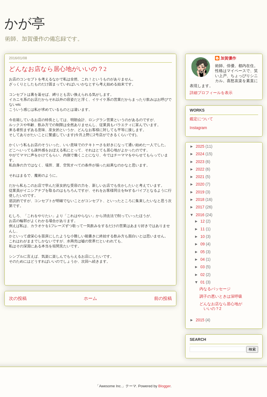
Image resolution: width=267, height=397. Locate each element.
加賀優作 (228, 58)
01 (203, 282)
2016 (201, 215)
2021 (201, 176)
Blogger (164, 386)
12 (203, 221)
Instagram (198, 127)
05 (203, 252)
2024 (201, 154)
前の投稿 (163, 298)
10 (203, 236)
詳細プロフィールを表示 (211, 92)
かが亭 (24, 23)
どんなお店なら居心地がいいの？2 (220, 306)
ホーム (90, 298)
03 (203, 267)
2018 (201, 199)
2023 (201, 161)
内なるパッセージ (215, 289)
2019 (201, 192)
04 (203, 259)
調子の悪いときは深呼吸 (220, 296)
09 (203, 244)
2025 (201, 146)
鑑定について (201, 119)
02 (203, 274)
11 (203, 229)
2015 (201, 320)
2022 (201, 169)
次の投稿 (18, 298)
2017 (201, 207)
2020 (201, 184)
